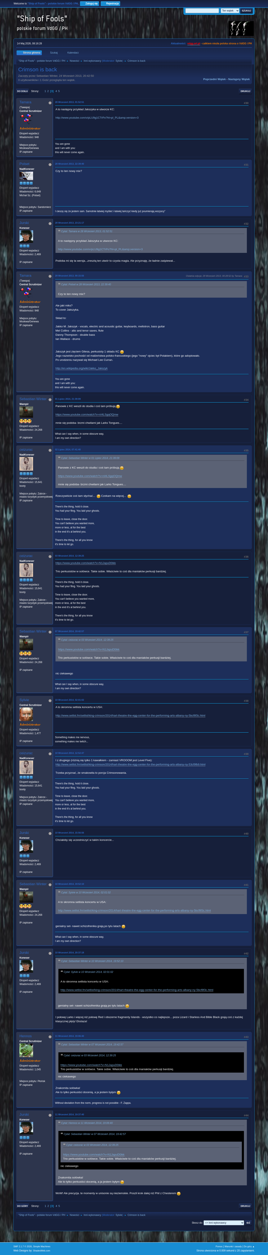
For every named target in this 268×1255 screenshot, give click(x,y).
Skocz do (197, 1222)
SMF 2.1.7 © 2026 (22, 1246)
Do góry (22, 1206)
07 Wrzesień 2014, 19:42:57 (69, 631)
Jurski (24, 223)
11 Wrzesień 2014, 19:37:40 (69, 1114)
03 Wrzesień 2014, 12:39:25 (69, 556)
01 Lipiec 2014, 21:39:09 (68, 399)
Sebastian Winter (32, 399)
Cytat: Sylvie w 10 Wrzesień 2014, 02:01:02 (86, 892)
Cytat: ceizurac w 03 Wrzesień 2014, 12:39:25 (87, 639)
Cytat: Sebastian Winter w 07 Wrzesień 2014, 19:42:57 (92, 1044)
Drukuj (245, 91)
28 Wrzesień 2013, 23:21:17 (69, 223)
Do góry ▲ (249, 1246)
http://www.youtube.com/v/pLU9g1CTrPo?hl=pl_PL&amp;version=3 (97, 117)
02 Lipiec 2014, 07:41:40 (68, 449)
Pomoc (219, 1246)
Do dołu (22, 91)
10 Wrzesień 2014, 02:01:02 (69, 700)
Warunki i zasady (233, 1246)
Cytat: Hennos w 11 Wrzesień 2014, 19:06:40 (87, 1123)
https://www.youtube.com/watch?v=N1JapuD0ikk (85, 563)
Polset (24, 164)
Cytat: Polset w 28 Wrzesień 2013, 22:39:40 (86, 284)
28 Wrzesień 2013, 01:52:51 (69, 102)
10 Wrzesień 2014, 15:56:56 (69, 832)
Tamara (25, 102)
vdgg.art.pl (193, 43)
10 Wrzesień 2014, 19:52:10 (69, 884)
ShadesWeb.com (41, 1250)
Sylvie (119, 60)
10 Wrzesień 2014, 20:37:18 (69, 952)
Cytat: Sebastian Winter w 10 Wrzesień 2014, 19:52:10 (92, 961)
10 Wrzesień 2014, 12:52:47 (69, 753)
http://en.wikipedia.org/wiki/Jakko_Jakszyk (81, 368)
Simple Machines (41, 1246)
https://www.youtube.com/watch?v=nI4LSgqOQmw (86, 414)
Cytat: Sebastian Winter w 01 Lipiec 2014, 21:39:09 (90, 458)
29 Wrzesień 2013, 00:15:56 (69, 275)
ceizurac (26, 450)
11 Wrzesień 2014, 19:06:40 (69, 1036)
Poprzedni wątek (214, 79)
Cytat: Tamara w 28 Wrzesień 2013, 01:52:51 (86, 231)
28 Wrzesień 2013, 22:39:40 (69, 164)
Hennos (25, 1036)
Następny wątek (239, 79)
